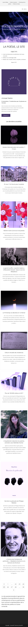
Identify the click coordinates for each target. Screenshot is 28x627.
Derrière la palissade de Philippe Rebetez (14, 502)
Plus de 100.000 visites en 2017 (14, 393)
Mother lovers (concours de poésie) (14, 230)
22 (15, 584)
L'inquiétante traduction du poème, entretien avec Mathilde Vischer (14, 442)
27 (12, 587)
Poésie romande (13, 2)
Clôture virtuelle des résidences (14, 352)
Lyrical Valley (5, 2)
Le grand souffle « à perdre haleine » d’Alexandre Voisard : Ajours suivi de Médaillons (14, 269)
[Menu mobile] (24, 9)
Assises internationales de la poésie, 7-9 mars (14, 148)
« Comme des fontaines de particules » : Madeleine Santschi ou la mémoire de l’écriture (14, 561)
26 (8, 587)
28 (15, 587)
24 (23, 584)
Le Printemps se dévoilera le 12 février (14, 313)
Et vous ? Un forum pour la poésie (14, 184)
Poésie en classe (16, 4)
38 (23, 587)
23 (19, 584)
